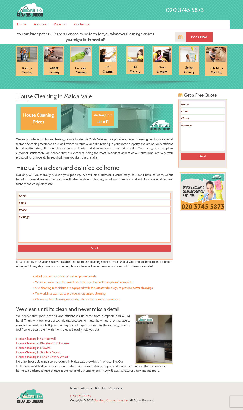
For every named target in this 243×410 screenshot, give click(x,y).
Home (21, 24)
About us (40, 24)
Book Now (199, 37)
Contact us (81, 24)
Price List (60, 24)
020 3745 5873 (185, 9)
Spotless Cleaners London (111, 400)
